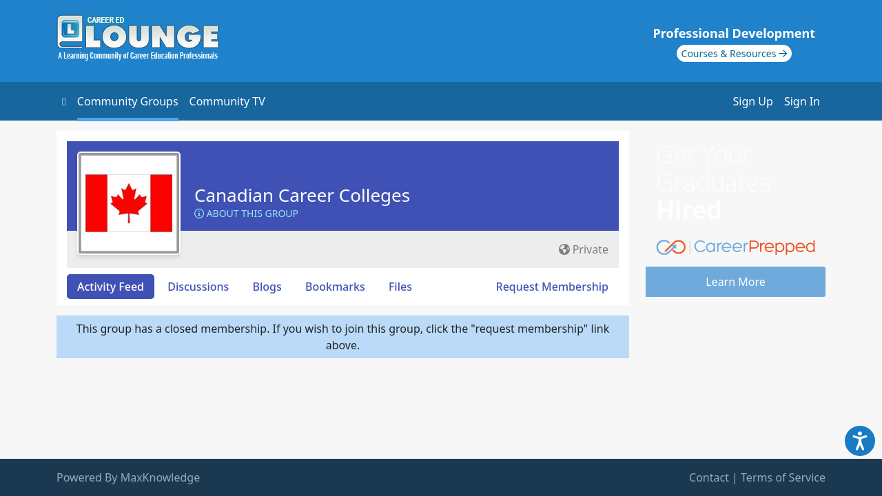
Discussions (198, 286)
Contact (709, 477)
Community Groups (127, 101)
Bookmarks (335, 286)
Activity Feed (110, 286)
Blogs (267, 286)
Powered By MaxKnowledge (128, 477)
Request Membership (552, 286)
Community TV (227, 101)
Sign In (802, 101)
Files (400, 286)
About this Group (246, 213)
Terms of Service (783, 477)
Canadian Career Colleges (302, 195)
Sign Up (753, 101)
